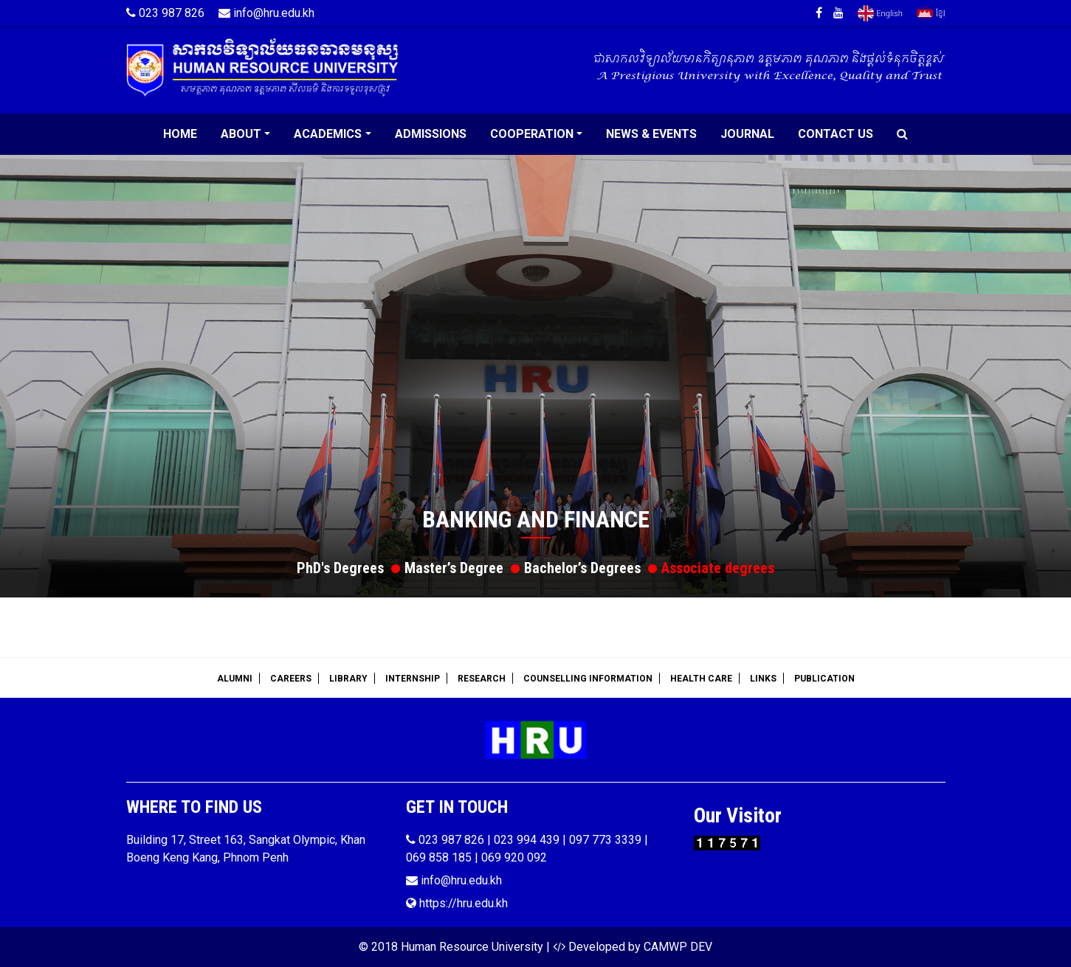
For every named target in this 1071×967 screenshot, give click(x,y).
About (241, 134)
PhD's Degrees (340, 568)
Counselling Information (587, 678)
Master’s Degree (453, 568)
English (880, 13)
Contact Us (835, 134)
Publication (824, 678)
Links (763, 678)
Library (348, 678)
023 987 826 (165, 13)
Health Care (701, 678)
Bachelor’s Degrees (582, 568)
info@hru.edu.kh (266, 13)
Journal (747, 134)
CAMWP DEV (678, 947)
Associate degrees (717, 568)
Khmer (931, 13)
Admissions (430, 134)
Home (180, 134)
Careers (290, 678)
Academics (328, 134)
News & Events (651, 134)
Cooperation (532, 134)
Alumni (234, 678)
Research (482, 678)
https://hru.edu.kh (457, 903)
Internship (412, 678)
